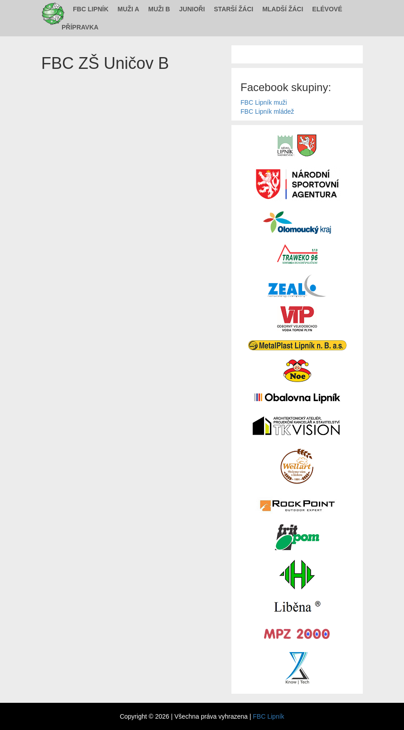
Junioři (192, 9)
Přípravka (80, 27)
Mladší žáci (282, 9)
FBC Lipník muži (263, 102)
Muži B (159, 9)
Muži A (128, 9)
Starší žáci (233, 9)
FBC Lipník (91, 9)
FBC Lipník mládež (267, 111)
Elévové (327, 9)
